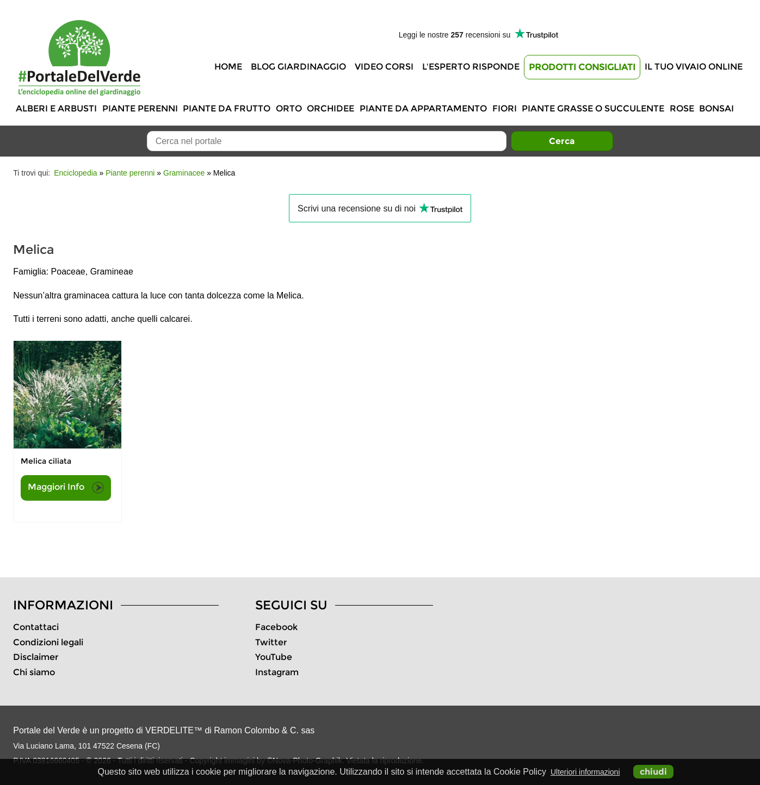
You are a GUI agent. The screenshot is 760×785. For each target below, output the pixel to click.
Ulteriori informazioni (585, 772)
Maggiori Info (66, 488)
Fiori (504, 108)
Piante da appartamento (423, 108)
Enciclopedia (75, 173)
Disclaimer (35, 657)
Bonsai (716, 108)
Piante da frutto (226, 108)
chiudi (653, 772)
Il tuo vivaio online (694, 66)
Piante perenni (140, 108)
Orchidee (330, 108)
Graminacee (184, 173)
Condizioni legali (48, 642)
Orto (289, 108)
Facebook (276, 627)
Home (228, 66)
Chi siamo (34, 672)
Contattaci (36, 627)
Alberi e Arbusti (56, 108)
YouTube (273, 657)
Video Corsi (384, 66)
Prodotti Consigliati (582, 67)
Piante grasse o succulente (593, 108)
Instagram (277, 672)
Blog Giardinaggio (298, 66)
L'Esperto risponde (471, 66)
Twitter (271, 642)
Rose (682, 108)
